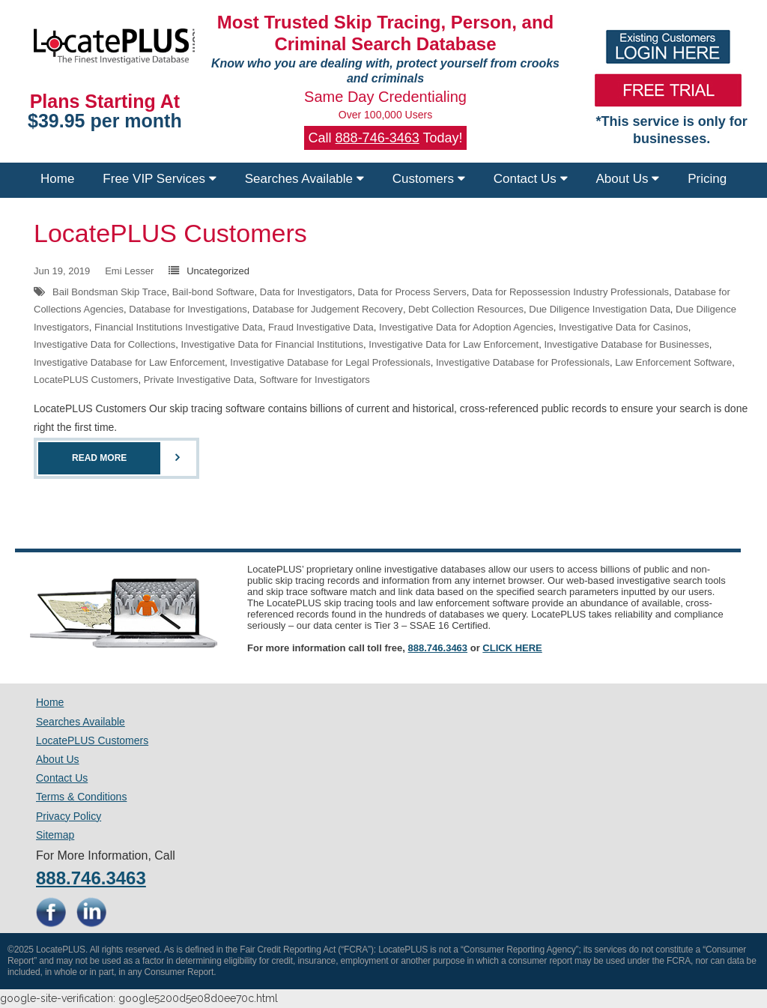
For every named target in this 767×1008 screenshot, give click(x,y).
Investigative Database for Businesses (626, 344)
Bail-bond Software (213, 292)
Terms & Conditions (81, 797)
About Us (628, 179)
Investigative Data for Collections (104, 344)
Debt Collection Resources (466, 309)
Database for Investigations (188, 309)
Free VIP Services (159, 179)
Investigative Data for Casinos (623, 327)
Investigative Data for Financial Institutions (272, 344)
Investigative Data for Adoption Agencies (466, 327)
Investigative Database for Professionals (523, 362)
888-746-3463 (377, 137)
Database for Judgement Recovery (327, 309)
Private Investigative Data (199, 379)
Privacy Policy (68, 816)
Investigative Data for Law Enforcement (454, 344)
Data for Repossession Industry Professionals (570, 292)
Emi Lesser (129, 271)
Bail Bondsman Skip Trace (109, 292)
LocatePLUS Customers (170, 233)
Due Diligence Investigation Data (599, 309)
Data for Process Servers (412, 292)
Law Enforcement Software (673, 362)
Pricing (707, 179)
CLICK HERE (512, 648)
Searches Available (304, 179)
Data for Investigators (306, 292)
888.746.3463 (438, 648)
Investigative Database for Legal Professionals (330, 362)
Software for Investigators (314, 379)
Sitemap (55, 835)
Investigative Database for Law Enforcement (129, 362)
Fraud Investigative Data (321, 327)
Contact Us (531, 179)
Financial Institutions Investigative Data (178, 327)
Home (57, 179)
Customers (428, 179)
